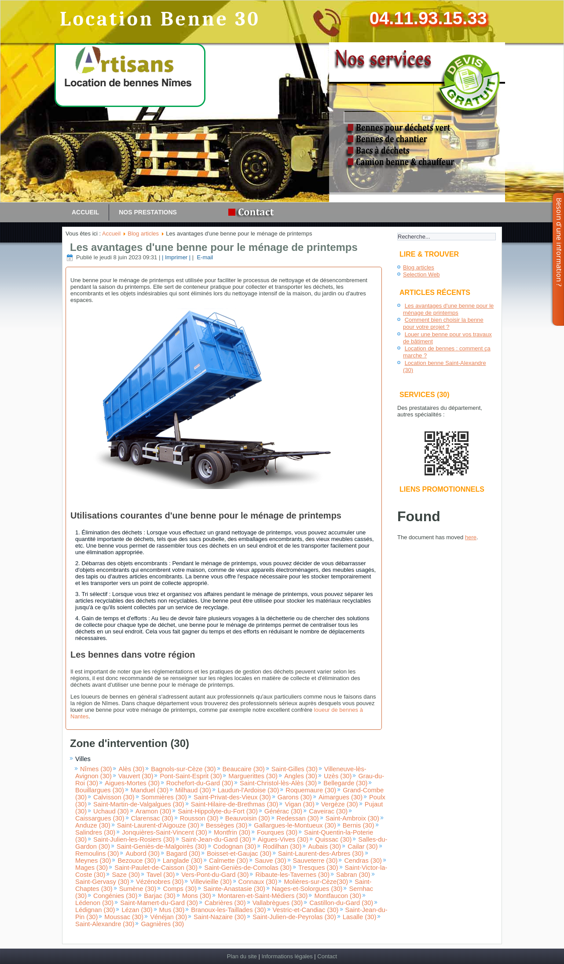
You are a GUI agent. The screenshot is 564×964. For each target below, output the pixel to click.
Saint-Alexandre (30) (104, 923)
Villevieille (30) (210, 881)
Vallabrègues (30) (278, 902)
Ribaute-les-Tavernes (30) (292, 874)
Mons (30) (196, 895)
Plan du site (242, 956)
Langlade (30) (182, 860)
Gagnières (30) (162, 923)
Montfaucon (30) (337, 895)
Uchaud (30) (111, 811)
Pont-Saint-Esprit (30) (191, 776)
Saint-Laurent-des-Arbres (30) (321, 853)
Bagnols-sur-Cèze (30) (183, 769)
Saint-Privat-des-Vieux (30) (232, 797)
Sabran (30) (353, 874)
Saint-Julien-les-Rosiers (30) (134, 839)
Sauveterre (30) (315, 860)
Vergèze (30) (339, 804)
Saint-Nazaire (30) (220, 916)
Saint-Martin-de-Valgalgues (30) (138, 804)
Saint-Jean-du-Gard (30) (216, 839)
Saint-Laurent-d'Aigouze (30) (158, 825)
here (470, 537)
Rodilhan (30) (282, 846)
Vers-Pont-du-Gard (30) (215, 874)
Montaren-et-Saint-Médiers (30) (263, 895)
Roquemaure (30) (311, 790)
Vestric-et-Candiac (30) (306, 909)
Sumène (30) (138, 888)
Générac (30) (283, 811)
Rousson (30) (199, 818)
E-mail (204, 257)
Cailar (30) (362, 846)
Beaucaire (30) (244, 769)
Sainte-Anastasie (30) (234, 888)
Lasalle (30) (360, 916)
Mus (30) (172, 909)
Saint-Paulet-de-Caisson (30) (156, 867)
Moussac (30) (123, 916)
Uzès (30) (338, 776)
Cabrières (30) (225, 902)
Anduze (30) (92, 825)
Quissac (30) (333, 839)
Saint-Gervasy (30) (102, 881)
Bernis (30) (358, 825)
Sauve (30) (270, 860)
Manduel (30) (149, 790)
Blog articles (143, 233)
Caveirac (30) (328, 811)
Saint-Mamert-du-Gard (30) (159, 902)
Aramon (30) (153, 811)
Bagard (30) (183, 853)
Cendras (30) (363, 860)
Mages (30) (91, 867)
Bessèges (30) (227, 825)
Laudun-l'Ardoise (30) (248, 790)
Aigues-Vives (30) (283, 839)
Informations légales (286, 956)
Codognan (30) (234, 846)
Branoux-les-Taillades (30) (228, 909)
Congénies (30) (115, 895)
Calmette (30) (228, 860)
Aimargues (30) (341, 797)
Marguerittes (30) (253, 776)
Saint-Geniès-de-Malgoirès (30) (161, 846)
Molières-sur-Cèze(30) (316, 881)
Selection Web (421, 274)
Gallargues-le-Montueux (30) (295, 825)
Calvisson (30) (114, 797)
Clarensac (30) (152, 818)
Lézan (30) (136, 909)
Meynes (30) (93, 860)
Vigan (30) (299, 804)
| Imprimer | (176, 257)
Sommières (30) (164, 797)
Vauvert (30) (136, 776)
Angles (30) (300, 776)
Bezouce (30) (136, 860)
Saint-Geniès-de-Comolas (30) (248, 867)
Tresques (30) (318, 867)
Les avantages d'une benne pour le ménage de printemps (214, 247)
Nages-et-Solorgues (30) (307, 888)
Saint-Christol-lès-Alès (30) (278, 783)
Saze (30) (126, 874)
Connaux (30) (258, 881)
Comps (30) (180, 888)
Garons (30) (295, 797)
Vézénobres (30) (159, 881)
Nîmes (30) (96, 769)
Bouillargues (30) (99, 790)
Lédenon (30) (94, 902)
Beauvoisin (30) (247, 818)
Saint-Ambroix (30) (352, 818)
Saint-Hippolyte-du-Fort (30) (218, 811)
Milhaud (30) (193, 790)
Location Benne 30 (160, 19)
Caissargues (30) (100, 818)
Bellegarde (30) (345, 783)
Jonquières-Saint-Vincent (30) (164, 832)
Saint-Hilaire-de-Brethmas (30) (234, 804)
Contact (327, 956)
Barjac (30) (160, 895)
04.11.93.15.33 (428, 18)
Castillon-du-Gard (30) (341, 902)
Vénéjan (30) (168, 916)
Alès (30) (131, 769)
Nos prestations (148, 212)
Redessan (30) (298, 818)
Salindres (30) (95, 832)
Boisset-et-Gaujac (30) (239, 853)
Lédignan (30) (95, 909)
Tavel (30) (160, 874)
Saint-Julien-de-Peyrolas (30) (294, 916)
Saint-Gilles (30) (294, 769)
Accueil (85, 212)
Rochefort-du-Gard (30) (199, 783)
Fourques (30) (277, 832)
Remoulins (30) (97, 853)
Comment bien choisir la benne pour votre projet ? (443, 323)
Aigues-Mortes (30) (132, 783)
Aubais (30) (324, 846)
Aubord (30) (142, 853)
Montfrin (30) (232, 832)
